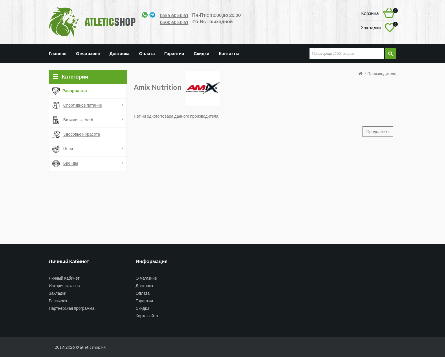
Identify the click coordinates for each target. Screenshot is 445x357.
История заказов (64, 285)
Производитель (381, 73)
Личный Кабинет (64, 278)
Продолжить (377, 131)
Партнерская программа (72, 308)
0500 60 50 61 (174, 22)
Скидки (201, 53)
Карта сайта (147, 315)
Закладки (58, 293)
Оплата (147, 53)
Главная (58, 53)
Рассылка (58, 300)
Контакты (229, 53)
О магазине (88, 53)
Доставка (119, 53)
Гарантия (174, 53)
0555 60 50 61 (174, 15)
